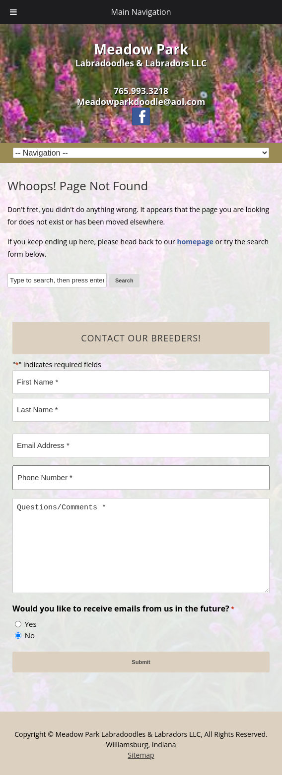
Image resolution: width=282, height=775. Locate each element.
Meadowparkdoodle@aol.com (141, 102)
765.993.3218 (141, 91)
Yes (31, 624)
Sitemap (141, 755)
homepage (195, 241)
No (30, 635)
